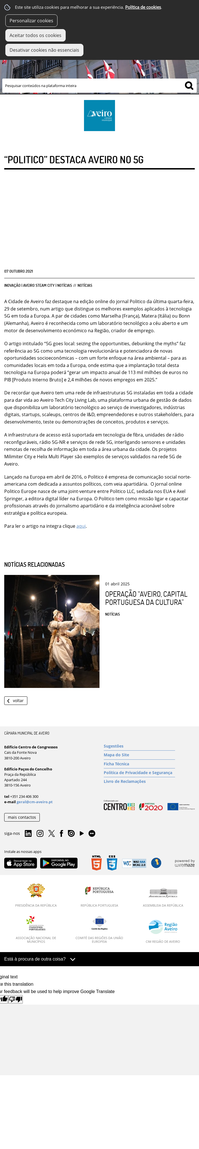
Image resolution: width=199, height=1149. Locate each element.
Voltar (18, 700)
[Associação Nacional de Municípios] (35, 930)
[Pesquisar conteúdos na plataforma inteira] (189, 85)
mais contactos (22, 817)
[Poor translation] (15, 999)
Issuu (71, 833)
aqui (81, 526)
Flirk (92, 833)
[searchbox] (99, 86)
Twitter (51, 833)
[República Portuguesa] (99, 895)
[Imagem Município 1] (99, 64)
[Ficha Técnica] (139, 764)
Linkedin (28, 833)
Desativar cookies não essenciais (44, 50)
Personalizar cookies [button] (31, 21)
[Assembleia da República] (163, 897)
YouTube (82, 835)
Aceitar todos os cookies (35, 35)
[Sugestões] (139, 746)
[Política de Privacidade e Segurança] (139, 772)
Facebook (61, 833)
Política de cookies (143, 7)
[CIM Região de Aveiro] (163, 931)
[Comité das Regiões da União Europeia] (99, 930)
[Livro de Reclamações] (139, 781)
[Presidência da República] (36, 895)
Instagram (40, 833)
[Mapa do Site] (139, 755)
